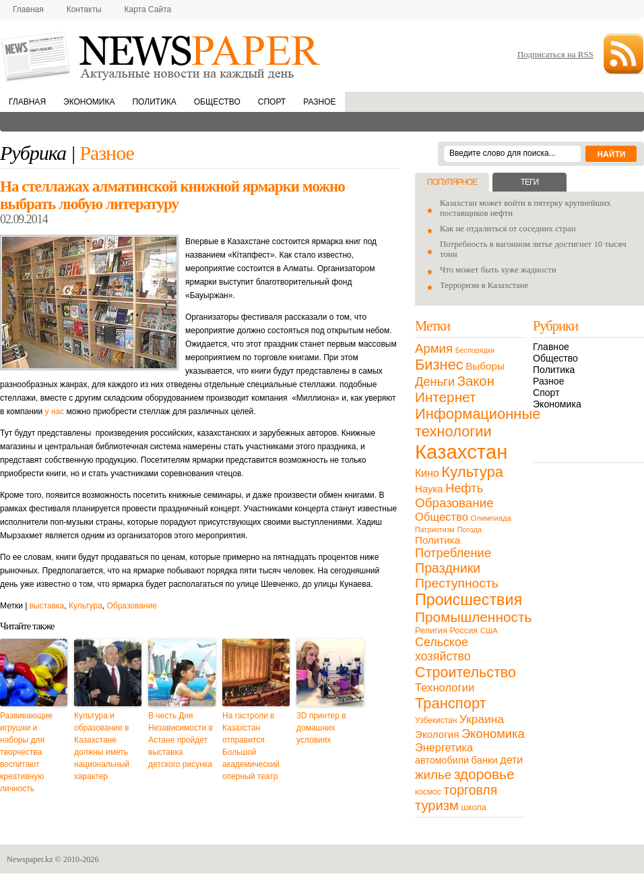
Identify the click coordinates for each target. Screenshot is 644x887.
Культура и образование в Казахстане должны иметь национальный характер (101, 746)
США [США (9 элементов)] (489, 631)
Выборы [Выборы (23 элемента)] (484, 366)
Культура (85, 605)
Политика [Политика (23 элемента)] (437, 540)
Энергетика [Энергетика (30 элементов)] (444, 747)
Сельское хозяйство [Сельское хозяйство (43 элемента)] (443, 649)
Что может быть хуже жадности (498, 270)
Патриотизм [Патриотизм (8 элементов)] (435, 529)
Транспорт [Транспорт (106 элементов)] (450, 703)
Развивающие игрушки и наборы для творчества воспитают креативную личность (26, 752)
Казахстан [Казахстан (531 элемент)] (461, 451)
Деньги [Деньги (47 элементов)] (435, 381)
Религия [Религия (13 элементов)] (431, 630)
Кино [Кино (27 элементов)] (427, 473)
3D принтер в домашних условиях (321, 728)
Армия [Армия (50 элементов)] (434, 348)
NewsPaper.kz (161, 56)
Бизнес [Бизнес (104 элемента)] (439, 364)
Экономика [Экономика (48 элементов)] (493, 733)
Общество (217, 102)
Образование (131, 605)
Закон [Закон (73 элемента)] (475, 381)
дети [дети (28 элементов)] (511, 760)
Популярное (452, 182)
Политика (154, 102)
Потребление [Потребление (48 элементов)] (453, 553)
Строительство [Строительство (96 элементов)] (465, 672)
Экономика (89, 102)
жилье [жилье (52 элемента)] (433, 775)
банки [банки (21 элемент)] (485, 760)
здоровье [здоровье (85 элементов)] (484, 774)
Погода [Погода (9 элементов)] (469, 529)
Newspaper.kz (30, 859)
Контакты (84, 9)
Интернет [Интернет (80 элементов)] (445, 397)
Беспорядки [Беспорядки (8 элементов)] (474, 350)
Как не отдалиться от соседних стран (508, 228)
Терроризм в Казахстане (484, 285)
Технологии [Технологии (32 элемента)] (444, 687)
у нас (55, 411)
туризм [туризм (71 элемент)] (437, 805)
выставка (47, 605)
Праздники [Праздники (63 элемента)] (447, 568)
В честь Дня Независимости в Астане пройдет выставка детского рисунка (180, 740)
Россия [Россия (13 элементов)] (463, 630)
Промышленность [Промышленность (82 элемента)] (473, 617)
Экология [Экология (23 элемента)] (437, 734)
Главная (28, 9)
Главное (551, 346)
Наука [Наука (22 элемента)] (429, 488)
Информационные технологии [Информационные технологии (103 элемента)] (477, 422)
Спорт (272, 102)
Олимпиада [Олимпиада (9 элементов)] (491, 518)
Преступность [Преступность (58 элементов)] (456, 583)
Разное (319, 102)
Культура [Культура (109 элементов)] (472, 471)
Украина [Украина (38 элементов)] (481, 719)
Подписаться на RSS (555, 54)
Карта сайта (148, 9)
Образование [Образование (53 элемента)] (454, 503)
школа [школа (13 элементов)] (473, 807)
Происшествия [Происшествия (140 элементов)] (468, 599)
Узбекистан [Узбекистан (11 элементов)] (436, 720)
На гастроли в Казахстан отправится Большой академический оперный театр (251, 746)
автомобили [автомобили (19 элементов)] (442, 760)
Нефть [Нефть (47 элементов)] (464, 488)
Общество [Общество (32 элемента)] (441, 517)
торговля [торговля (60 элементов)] (471, 789)
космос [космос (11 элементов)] (428, 792)
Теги (529, 182)
